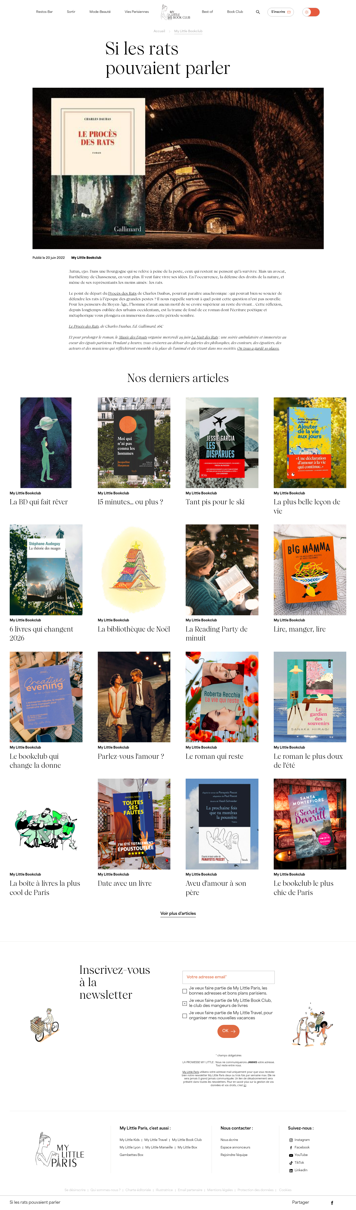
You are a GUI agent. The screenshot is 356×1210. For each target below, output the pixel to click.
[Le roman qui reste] (222, 711)
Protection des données (255, 1190)
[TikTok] (296, 1162)
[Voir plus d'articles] (178, 913)
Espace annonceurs (235, 1147)
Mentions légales (220, 1190)
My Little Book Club (187, 1140)
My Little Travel (155, 1140)
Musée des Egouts (133, 337)
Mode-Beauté (100, 12)
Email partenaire (190, 1190)
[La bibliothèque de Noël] (134, 583)
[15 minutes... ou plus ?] (134, 456)
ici (245, 1085)
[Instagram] (299, 1140)
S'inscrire (278, 12)
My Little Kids (130, 1140)
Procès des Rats (122, 293)
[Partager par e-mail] (323, 1203)
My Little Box (187, 1147)
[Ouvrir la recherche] (258, 12)
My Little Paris (190, 1072)
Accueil (159, 31)
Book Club (235, 12)
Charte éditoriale (138, 1190)
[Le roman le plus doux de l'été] (310, 711)
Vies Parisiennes (137, 12)
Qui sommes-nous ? (106, 1190)
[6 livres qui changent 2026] (46, 583)
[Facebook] (299, 1147)
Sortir (71, 12)
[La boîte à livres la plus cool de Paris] (46, 838)
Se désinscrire (75, 1190)
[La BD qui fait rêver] (46, 456)
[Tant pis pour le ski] (222, 456)
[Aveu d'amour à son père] (222, 838)
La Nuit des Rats (204, 337)
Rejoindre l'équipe (234, 1155)
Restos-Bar (44, 12)
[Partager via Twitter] (342, 1203)
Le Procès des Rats (84, 326)
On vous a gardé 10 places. (258, 348)
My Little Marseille (159, 1147)
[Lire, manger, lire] (310, 583)
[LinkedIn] (298, 1170)
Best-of (207, 12)
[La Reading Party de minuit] (222, 583)
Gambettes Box (131, 1155)
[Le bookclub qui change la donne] (46, 711)
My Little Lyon (130, 1147)
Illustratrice (164, 1190)
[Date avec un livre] (134, 838)
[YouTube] (298, 1155)
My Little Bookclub (188, 31)
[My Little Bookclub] (86, 258)
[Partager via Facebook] (332, 1203)
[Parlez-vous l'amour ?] (134, 711)
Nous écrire (229, 1140)
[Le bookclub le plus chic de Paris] (310, 838)
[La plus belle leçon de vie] (310, 456)
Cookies (285, 1190)
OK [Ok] (225, 1031)
